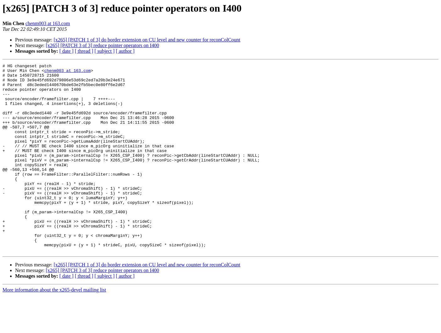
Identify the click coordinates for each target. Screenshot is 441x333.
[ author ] (125, 51)
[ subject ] (105, 51)
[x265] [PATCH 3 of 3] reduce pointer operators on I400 (102, 45)
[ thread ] (84, 51)
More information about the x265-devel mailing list (54, 327)
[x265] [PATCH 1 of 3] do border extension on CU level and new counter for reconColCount (147, 39)
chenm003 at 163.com (47, 23)
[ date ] (66, 51)
